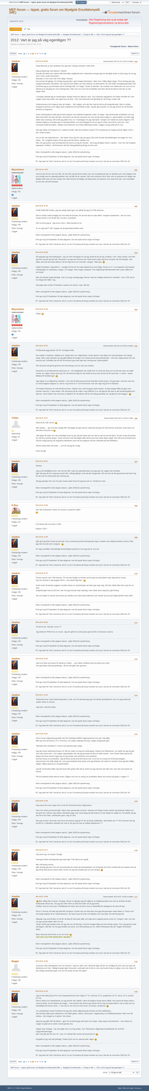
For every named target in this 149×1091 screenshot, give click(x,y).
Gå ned (13, 53)
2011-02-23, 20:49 (42, 505)
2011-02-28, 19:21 (42, 733)
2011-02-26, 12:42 (42, 658)
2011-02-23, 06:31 (42, 461)
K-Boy (15, 505)
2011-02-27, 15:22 (42, 695)
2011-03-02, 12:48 (42, 801)
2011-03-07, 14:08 (42, 896)
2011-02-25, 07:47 (42, 573)
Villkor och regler (127, 1088)
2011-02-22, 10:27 (42, 418)
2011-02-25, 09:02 (42, 622)
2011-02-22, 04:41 (42, 345)
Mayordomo (18, 169)
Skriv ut (135, 53)
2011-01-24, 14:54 (42, 169)
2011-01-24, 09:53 (42, 61)
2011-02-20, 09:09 (42, 252)
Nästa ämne (133, 46)
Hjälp (119, 1088)
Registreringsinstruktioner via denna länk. (109, 23)
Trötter (15, 418)
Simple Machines (26, 1088)
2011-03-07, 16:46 (42, 961)
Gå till (105, 1072)
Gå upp (13, 1062)
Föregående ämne (118, 46)
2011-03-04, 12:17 (42, 850)
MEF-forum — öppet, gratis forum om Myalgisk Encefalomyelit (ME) (54, 11)
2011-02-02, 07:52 (42, 206)
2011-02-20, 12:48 (42, 309)
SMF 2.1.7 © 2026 (13, 1088)
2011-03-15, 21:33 (42, 991)
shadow (16, 61)
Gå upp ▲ (138, 1088)
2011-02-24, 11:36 (42, 537)
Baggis (15, 961)
